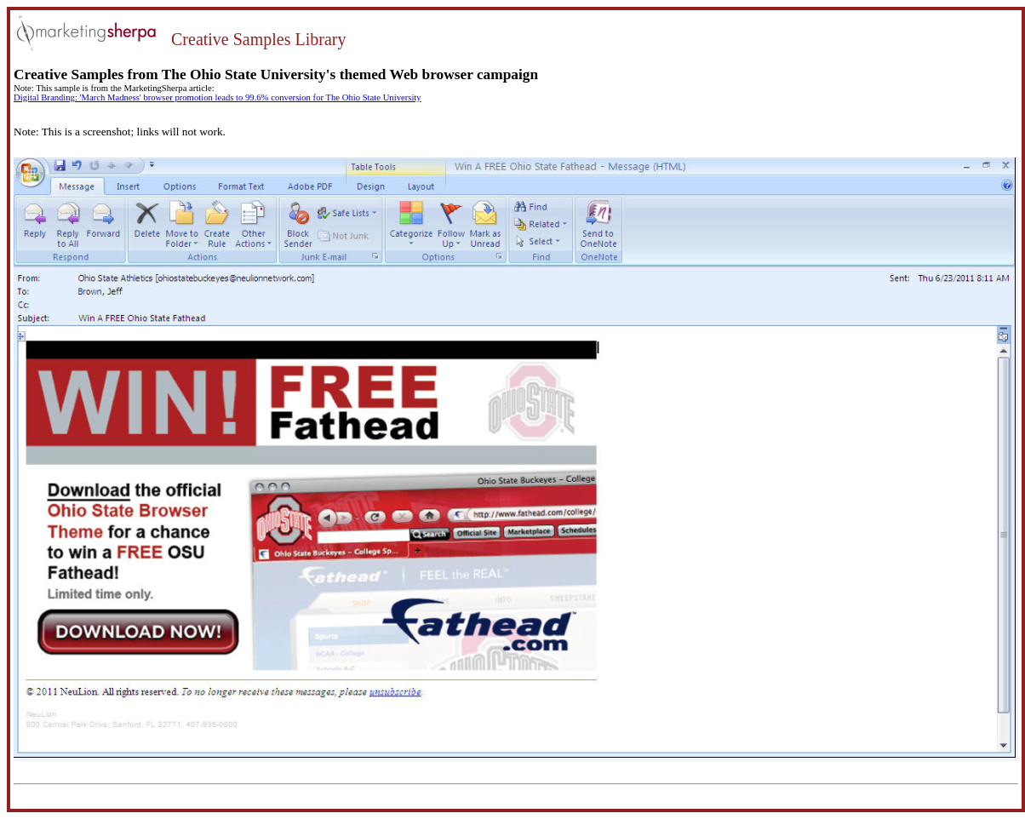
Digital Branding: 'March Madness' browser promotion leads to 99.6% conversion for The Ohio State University (217, 97)
